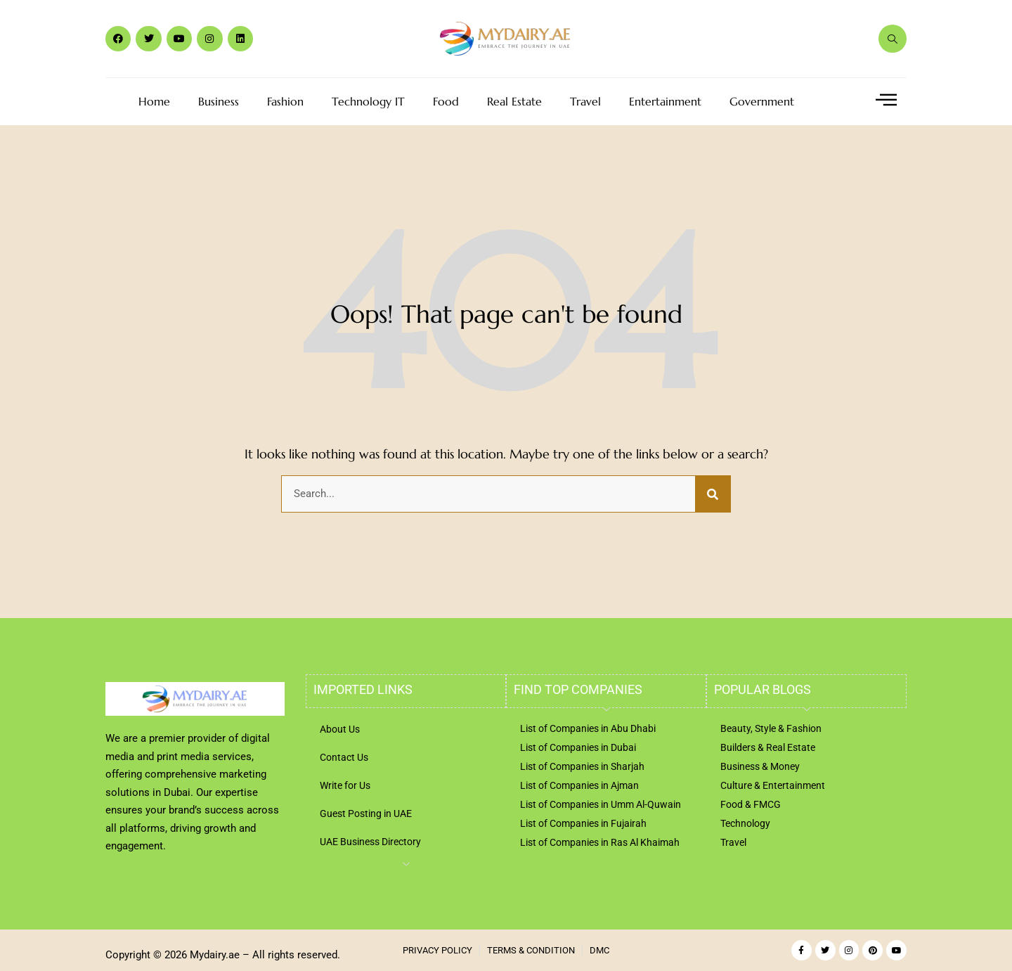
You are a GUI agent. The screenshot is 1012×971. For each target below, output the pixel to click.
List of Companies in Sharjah (582, 766)
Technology (745, 823)
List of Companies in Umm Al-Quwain (600, 804)
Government (761, 101)
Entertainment (665, 101)
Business (218, 101)
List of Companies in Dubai (578, 747)
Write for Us (345, 785)
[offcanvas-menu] (886, 100)
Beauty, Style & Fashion (771, 728)
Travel (585, 101)
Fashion (285, 101)
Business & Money (760, 766)
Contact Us (344, 757)
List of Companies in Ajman (579, 785)
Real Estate (514, 101)
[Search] (712, 494)
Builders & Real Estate (767, 747)
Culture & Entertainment (772, 785)
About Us (340, 729)
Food (446, 101)
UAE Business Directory (370, 841)
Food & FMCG (750, 804)
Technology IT (368, 101)
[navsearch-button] (892, 39)
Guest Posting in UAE (366, 813)
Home (154, 101)
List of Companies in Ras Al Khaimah (600, 842)
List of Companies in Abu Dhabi (588, 728)
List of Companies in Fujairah (583, 823)
